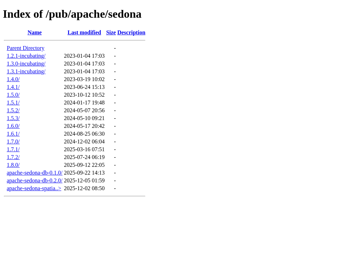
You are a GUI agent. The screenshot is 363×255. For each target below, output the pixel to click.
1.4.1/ (13, 87)
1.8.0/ (13, 165)
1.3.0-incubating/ (26, 64)
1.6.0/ (13, 126)
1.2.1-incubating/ (26, 56)
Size (111, 32)
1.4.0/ (13, 79)
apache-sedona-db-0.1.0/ (34, 173)
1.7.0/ (13, 141)
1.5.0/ (13, 95)
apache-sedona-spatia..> (34, 188)
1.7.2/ (13, 157)
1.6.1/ (13, 134)
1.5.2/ (13, 110)
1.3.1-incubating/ (26, 71)
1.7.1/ (13, 149)
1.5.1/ (13, 103)
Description (131, 32)
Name (35, 32)
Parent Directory (25, 48)
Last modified (84, 32)
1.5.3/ (13, 118)
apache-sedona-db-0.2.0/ (34, 180)
